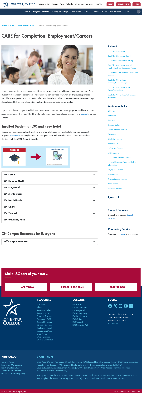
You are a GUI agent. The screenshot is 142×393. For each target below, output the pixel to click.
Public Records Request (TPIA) (49, 364)
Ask (136, 4)
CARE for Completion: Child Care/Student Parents (119, 88)
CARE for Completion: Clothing (120, 61)
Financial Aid (113, 143)
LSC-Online (9, 207)
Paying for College (60, 12)
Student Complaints (45, 339)
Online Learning (43, 336)
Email (62, 4)
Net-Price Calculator (45, 370)
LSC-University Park (14, 220)
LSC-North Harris (13, 200)
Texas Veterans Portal (116, 378)
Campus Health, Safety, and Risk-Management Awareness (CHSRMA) (93, 364)
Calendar (69, 4)
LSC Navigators (114, 153)
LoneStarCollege (10, 367)
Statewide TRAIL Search (57, 375)
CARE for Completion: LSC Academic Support (123, 74)
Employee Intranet (44, 327)
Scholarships (113, 174)
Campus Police (7, 361)
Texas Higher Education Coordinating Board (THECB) (59, 378)
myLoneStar (90, 4)
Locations (129, 12)
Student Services (92, 12)
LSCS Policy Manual (45, 361)
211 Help (112, 111)
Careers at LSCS (44, 318)
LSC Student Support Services (119, 157)
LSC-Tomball (10, 213)
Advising (111, 120)
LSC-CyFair (9, 175)
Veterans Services (115, 188)
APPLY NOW (26, 286)
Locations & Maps (44, 330)
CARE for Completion (26, 25)
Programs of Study (41, 12)
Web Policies (106, 367)
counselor (85, 114)
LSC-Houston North (14, 181)
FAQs (116, 390)
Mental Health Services (11, 370)
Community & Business (112, 12)
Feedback (122, 390)
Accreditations (43, 312)
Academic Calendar (45, 310)
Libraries (55, 4)
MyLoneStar (15, 135)
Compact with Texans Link (94, 378)
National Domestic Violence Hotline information (122, 163)
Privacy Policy (61, 370)
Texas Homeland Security (126, 375)
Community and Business (117, 129)
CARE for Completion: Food (119, 56)
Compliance (45, 356)
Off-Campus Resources (16, 242)
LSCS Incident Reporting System (96, 361)
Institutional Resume (122, 367)
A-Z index (41, 304)
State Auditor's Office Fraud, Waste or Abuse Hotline (91, 375)
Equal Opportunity (91, 367)
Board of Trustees (44, 315)
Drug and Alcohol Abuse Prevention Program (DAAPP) (59, 367)
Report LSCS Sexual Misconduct (125, 361)
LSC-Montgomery (13, 194)
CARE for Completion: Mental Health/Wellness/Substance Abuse (122, 66)
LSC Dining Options (115, 148)
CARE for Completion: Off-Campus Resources (122, 96)
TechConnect (113, 183)
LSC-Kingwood (12, 188)
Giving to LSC (44, 4)
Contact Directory (44, 321)
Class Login (79, 4)
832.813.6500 (114, 322)
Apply (110, 4)
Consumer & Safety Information (68, 361)
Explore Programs (71, 286)
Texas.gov (41, 375)
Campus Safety (114, 125)
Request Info (123, 4)
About (28, 12)
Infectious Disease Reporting (13, 373)
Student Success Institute (117, 178)
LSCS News (42, 333)
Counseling (112, 134)
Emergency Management (11, 364)
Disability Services (115, 139)
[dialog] (134, 385)
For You (100, 4)
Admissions (77, 12)
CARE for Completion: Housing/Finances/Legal (117, 81)
